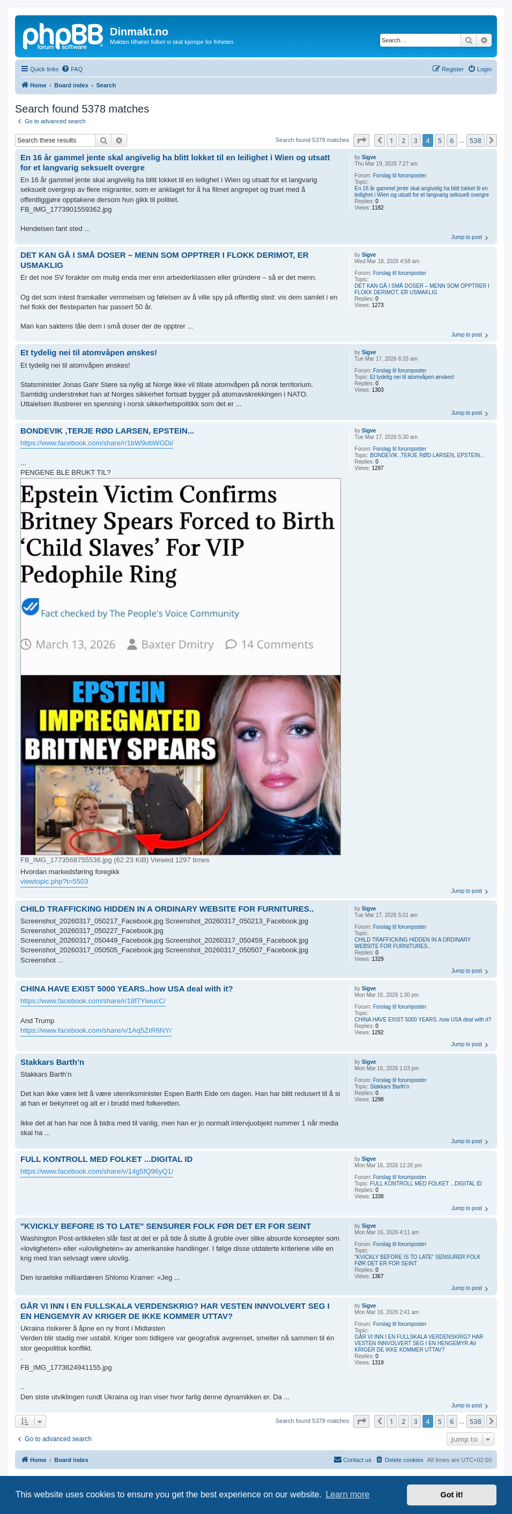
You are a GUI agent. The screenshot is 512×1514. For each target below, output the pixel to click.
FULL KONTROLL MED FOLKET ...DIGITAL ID (426, 1184)
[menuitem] (72, 69)
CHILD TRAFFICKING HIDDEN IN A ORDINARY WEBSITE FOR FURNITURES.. (412, 943)
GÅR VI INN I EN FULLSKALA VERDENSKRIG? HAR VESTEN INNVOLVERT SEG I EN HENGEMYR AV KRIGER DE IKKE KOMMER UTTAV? (418, 1343)
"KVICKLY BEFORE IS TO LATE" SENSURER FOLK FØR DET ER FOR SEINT (417, 1260)
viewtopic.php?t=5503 (54, 881)
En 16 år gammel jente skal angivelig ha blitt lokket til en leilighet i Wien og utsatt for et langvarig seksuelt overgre (421, 191)
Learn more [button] (347, 1494)
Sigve (369, 157)
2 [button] (403, 140)
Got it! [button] (452, 1494)
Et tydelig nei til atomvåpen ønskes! (412, 377)
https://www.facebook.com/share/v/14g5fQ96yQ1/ (96, 1171)
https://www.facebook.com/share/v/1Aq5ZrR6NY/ (96, 1030)
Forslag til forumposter (399, 175)
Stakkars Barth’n (389, 1087)
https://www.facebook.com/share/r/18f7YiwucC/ (93, 1001)
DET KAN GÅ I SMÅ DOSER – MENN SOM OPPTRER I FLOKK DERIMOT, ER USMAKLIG (421, 289)
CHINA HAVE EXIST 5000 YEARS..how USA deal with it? (422, 1020)
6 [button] (452, 140)
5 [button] (440, 140)
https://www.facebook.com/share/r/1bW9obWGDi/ (96, 443)
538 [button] (475, 140)
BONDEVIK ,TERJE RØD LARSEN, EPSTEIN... (427, 455)
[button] (361, 140)
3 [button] (416, 140)
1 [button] (392, 140)
